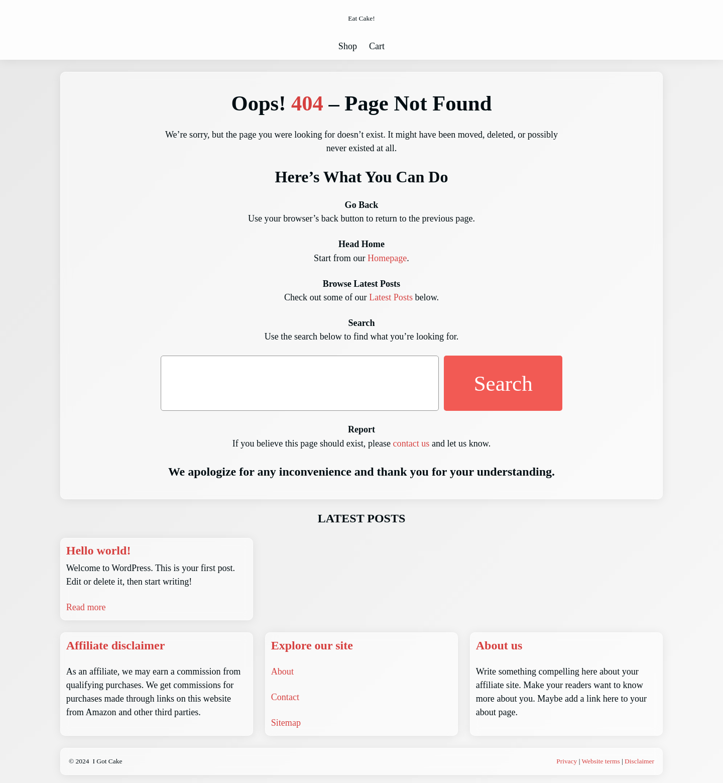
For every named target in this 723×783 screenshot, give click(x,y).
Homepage (387, 258)
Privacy (566, 761)
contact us (411, 443)
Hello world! (98, 550)
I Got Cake (107, 761)
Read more (86, 607)
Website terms (600, 761)
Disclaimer (639, 761)
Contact (285, 697)
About (282, 671)
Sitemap (286, 723)
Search (503, 383)
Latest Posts (391, 297)
